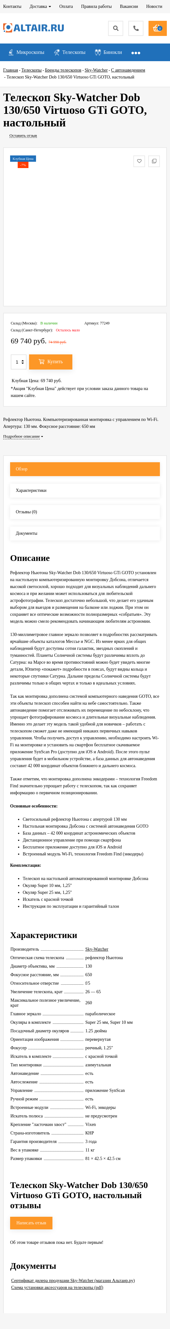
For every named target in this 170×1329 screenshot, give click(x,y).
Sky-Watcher (96, 949)
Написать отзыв (31, 1223)
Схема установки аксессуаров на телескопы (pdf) (57, 1287)
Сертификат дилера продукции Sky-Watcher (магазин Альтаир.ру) (73, 1280)
